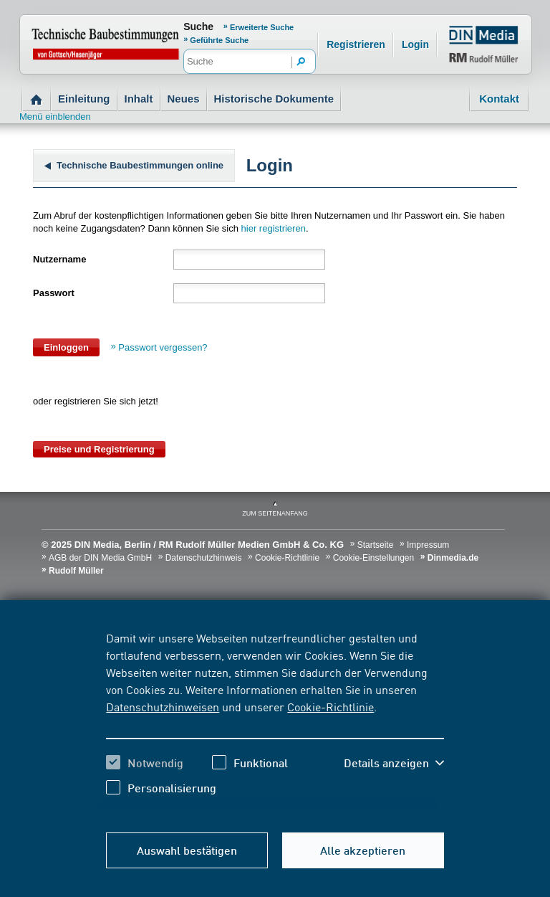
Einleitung (84, 98)
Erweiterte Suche (262, 27)
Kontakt (499, 98)
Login (415, 44)
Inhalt (139, 98)
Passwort (53, 293)
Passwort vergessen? (162, 347)
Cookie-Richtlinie (330, 706)
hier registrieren (273, 228)
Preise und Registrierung (99, 449)
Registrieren (356, 44)
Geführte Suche (219, 40)
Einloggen (66, 347)
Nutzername (59, 259)
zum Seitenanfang (275, 513)
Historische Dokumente (274, 98)
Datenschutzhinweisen (162, 706)
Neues (184, 98)
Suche (198, 26)
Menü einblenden (55, 116)
